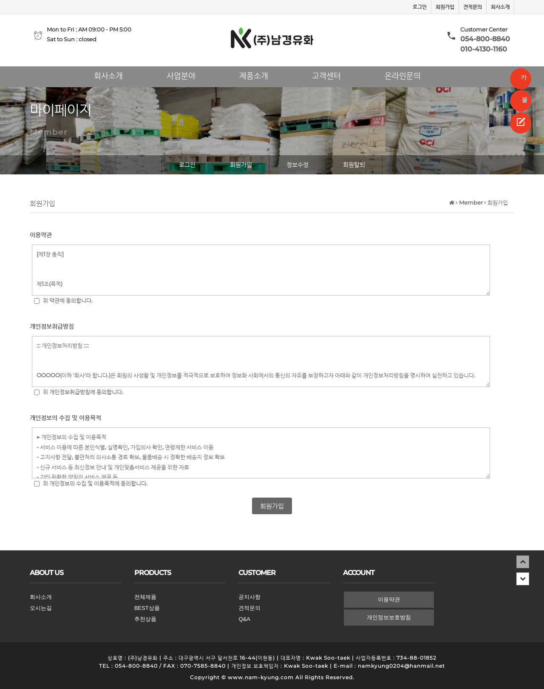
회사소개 (500, 7)
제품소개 (253, 74)
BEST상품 (147, 608)
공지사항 (249, 597)
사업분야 (181, 74)
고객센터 (326, 74)
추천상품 (145, 619)
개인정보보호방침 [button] (389, 617)
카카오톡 (521, 81)
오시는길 (41, 608)
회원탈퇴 (354, 164)
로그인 (420, 7)
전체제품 (145, 597)
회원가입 (445, 7)
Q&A (244, 619)
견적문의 (472, 7)
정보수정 (297, 164)
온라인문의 (403, 74)
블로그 (521, 103)
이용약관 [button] (389, 599)
